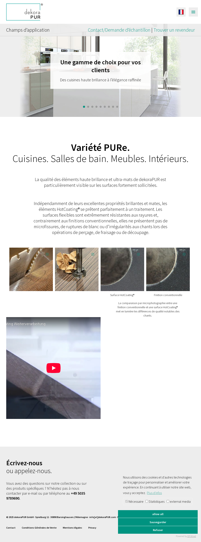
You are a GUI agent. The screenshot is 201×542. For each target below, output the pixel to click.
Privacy (92, 527)
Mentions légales (72, 527)
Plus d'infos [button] (154, 493)
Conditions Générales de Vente (39, 527)
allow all (157, 514)
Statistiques (154, 501)
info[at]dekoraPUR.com (102, 517)
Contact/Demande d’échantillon (119, 30)
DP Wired (191, 536)
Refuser (158, 530)
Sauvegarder (158, 522)
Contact (11, 527)
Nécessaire (134, 501)
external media (179, 501)
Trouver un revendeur (174, 30)
